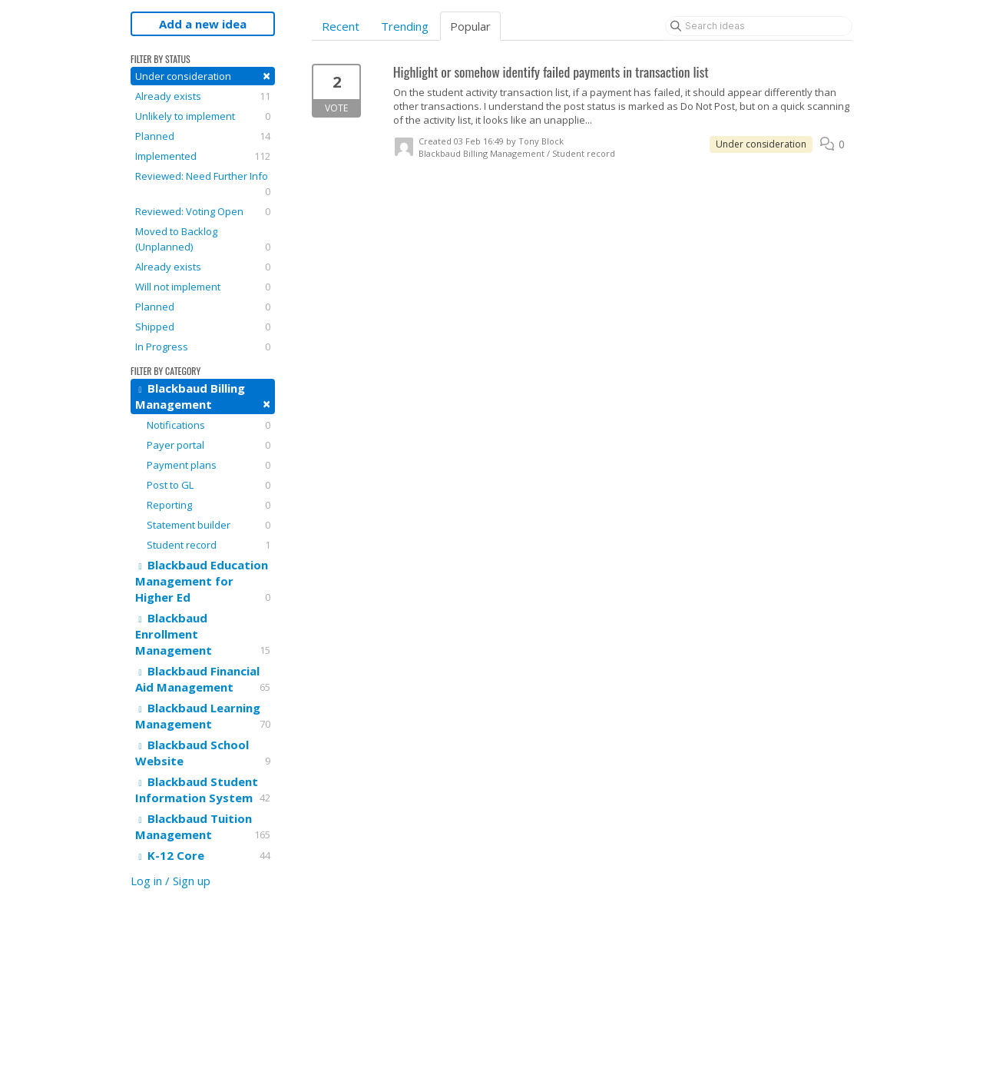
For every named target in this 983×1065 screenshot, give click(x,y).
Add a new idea (203, 24)
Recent (340, 26)
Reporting (208, 505)
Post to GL (208, 485)
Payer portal (208, 445)
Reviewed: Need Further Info (202, 184)
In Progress (202, 346)
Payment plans (208, 465)
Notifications (208, 425)
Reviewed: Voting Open (202, 211)
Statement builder (208, 524)
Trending (405, 26)
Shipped (202, 326)
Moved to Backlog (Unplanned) (202, 239)
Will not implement (202, 286)
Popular (470, 26)
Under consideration (202, 76)
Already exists (202, 96)
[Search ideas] (758, 26)
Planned (202, 136)
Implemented (202, 156)
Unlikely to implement (202, 116)
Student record (208, 544)
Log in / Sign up (170, 880)
